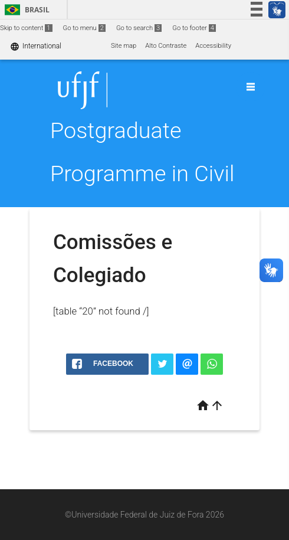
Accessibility (213, 46)
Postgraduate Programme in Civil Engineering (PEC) (142, 173)
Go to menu (84, 28)
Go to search (139, 28)
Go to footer (194, 28)
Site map (123, 46)
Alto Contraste (165, 46)
